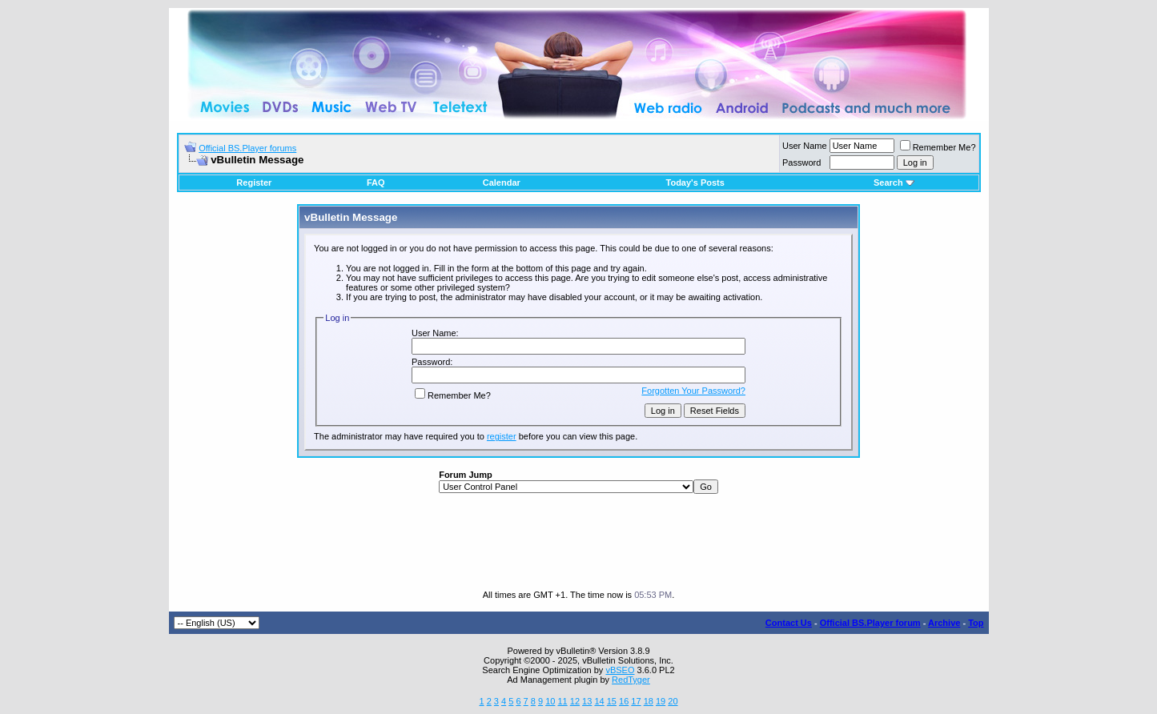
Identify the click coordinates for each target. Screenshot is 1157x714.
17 (636, 701)
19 (660, 701)
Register (253, 182)
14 (599, 701)
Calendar (501, 182)
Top (975, 623)
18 (648, 701)
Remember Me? (938, 147)
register (501, 436)
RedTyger (631, 679)
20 (672, 701)
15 (612, 701)
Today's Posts (695, 182)
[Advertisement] (578, 542)
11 (562, 701)
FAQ (376, 182)
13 (587, 701)
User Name (804, 145)
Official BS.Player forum (870, 623)
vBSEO (619, 670)
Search (894, 182)
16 (624, 701)
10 (550, 701)
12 (575, 701)
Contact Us (788, 623)
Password (801, 162)
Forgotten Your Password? (693, 390)
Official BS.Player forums (247, 148)
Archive (944, 623)
